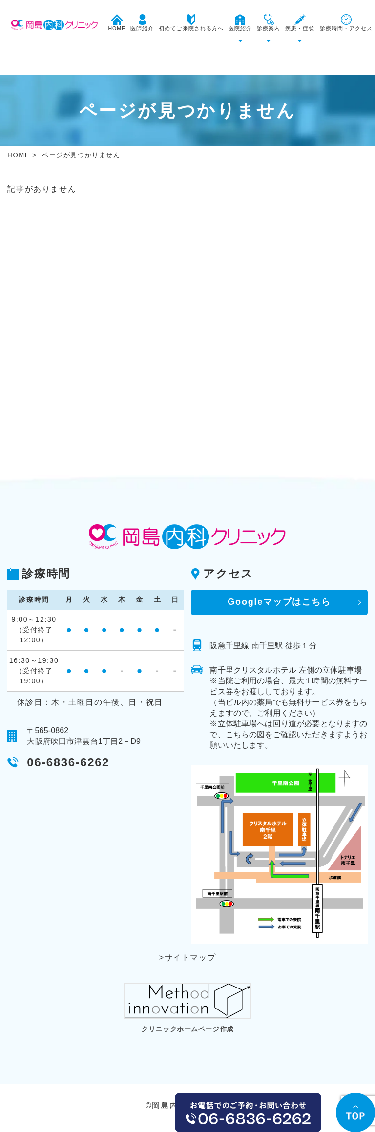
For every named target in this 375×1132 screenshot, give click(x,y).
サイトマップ (190, 929)
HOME (18, 126)
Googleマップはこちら (279, 573)
